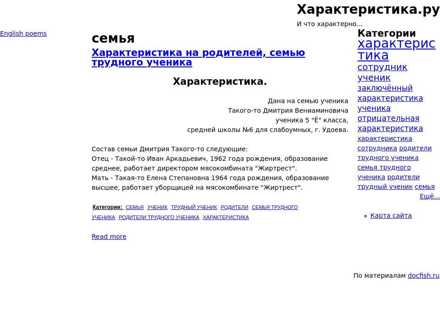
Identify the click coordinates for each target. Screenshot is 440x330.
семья (134, 207)
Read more (109, 236)
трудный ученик (194, 207)
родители (234, 207)
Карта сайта (391, 215)
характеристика (226, 217)
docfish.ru (424, 275)
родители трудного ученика (159, 217)
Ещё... (430, 196)
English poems (23, 33)
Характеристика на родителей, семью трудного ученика (198, 57)
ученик (157, 207)
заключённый (385, 88)
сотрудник (382, 67)
